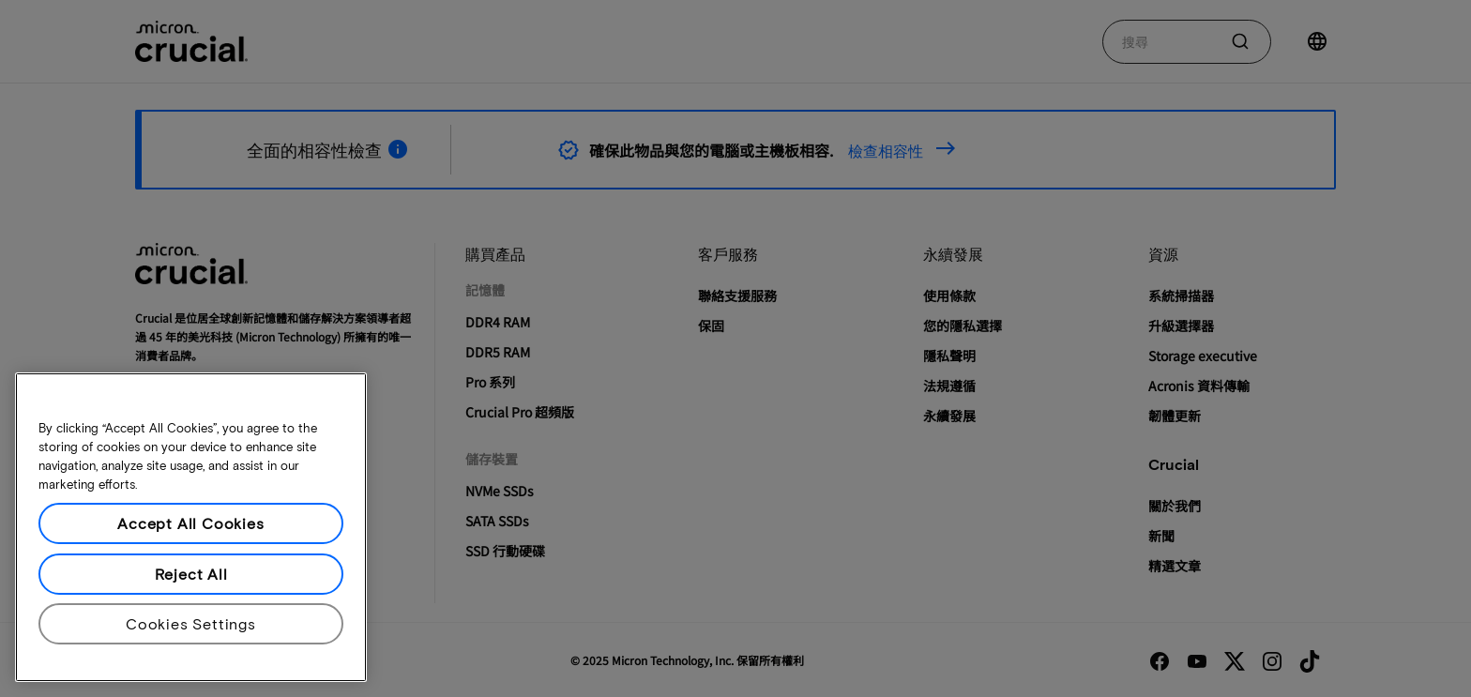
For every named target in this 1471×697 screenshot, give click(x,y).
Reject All (191, 574)
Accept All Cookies (190, 523)
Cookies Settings (191, 623)
